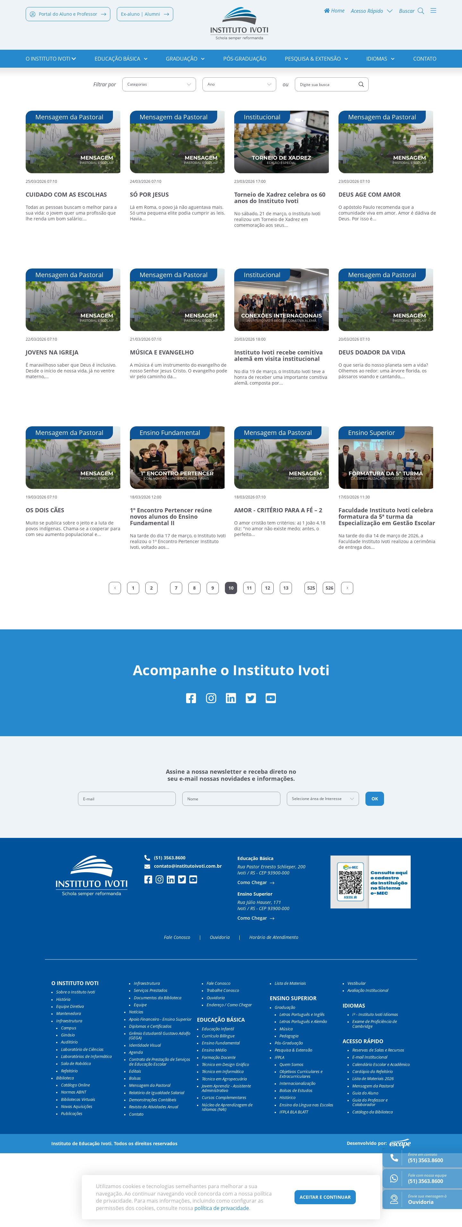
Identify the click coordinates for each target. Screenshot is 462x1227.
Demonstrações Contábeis (152, 1173)
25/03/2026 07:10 (41, 253)
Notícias (136, 1085)
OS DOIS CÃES (45, 582)
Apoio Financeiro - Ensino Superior (160, 1093)
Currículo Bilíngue (218, 1109)
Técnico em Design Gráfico (225, 1138)
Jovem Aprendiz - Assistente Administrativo (226, 1162)
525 (311, 660)
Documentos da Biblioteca (157, 1071)
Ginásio (68, 1108)
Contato (424, 60)
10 (231, 660)
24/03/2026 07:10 (145, 253)
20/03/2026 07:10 (354, 411)
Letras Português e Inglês (302, 1088)
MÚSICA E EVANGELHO (162, 424)
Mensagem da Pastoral (149, 1159)
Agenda (136, 1126)
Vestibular (356, 1057)
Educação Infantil (218, 1102)
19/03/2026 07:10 (41, 569)
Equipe (140, 1078)
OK (375, 872)
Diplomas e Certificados (150, 1100)
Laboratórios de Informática (86, 1130)
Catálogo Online (75, 1158)
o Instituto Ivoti (51, 60)
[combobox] (159, 156)
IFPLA (279, 1131)
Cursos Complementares (224, 1171)
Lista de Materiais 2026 (373, 1152)
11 (249, 660)
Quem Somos (291, 1138)
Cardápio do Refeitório (372, 1145)
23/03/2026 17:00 (250, 253)
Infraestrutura (147, 1057)
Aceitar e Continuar (325, 1197)
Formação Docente (218, 1131)
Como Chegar (252, 956)
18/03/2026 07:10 (250, 569)
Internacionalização (297, 1157)
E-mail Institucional (369, 1131)
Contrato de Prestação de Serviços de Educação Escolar (159, 1135)
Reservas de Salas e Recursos (378, 1123)
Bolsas (135, 1152)
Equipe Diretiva (70, 1080)
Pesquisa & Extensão (316, 60)
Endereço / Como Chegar (229, 1078)
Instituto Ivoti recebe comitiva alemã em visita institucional (278, 428)
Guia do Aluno (365, 1166)
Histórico (287, 1171)
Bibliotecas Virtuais (78, 1173)
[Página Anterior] (115, 660)
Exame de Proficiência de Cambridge (374, 1097)
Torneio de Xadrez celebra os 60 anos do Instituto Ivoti (279, 270)
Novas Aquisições (76, 1180)
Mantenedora (68, 1087)
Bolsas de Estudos (295, 1164)
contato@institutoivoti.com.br (183, 940)
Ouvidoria (220, 1011)
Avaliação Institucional (367, 1064)
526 (329, 660)
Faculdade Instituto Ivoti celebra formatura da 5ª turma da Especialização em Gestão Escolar (386, 588)
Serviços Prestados (150, 1064)
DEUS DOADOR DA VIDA (371, 424)
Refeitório (69, 1144)
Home (334, 13)
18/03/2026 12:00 (145, 569)
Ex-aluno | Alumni (145, 16)
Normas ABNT (73, 1166)
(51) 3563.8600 (164, 931)
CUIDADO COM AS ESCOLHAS (66, 266)
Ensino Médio (214, 1124)
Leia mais (36, 302)
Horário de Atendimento (273, 1011)
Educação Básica (121, 60)
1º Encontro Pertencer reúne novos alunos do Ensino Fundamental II (171, 588)
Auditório (69, 1116)
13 (285, 660)
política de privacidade (221, 1208)
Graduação (185, 60)
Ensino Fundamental (221, 1116)
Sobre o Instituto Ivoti (75, 1065)
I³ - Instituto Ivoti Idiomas (375, 1088)
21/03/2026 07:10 (145, 411)
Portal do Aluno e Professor (68, 16)
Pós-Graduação (244, 60)
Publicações (71, 1187)
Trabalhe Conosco (223, 1064)
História (63, 1073)
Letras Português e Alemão (303, 1095)
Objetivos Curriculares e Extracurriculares (300, 1147)
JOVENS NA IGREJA (52, 424)
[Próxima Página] (347, 660)
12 (267, 660)
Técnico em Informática (223, 1145)
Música (286, 1102)
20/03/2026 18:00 (250, 411)
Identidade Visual (145, 1119)
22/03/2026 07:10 (41, 411)
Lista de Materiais (290, 1057)
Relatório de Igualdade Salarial (156, 1166)
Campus (68, 1101)
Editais (135, 1145)
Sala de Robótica (76, 1137)
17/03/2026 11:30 (354, 569)
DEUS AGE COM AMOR (369, 266)
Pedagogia (288, 1109)
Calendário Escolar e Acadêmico (381, 1138)
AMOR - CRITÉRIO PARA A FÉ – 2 (278, 582)
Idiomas (380, 60)
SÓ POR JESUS (149, 266)
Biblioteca (65, 1151)
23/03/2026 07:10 (354, 253)
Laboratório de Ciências (82, 1123)
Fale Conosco (177, 1011)
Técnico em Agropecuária (224, 1152)
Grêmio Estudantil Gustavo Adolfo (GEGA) (159, 1109)
